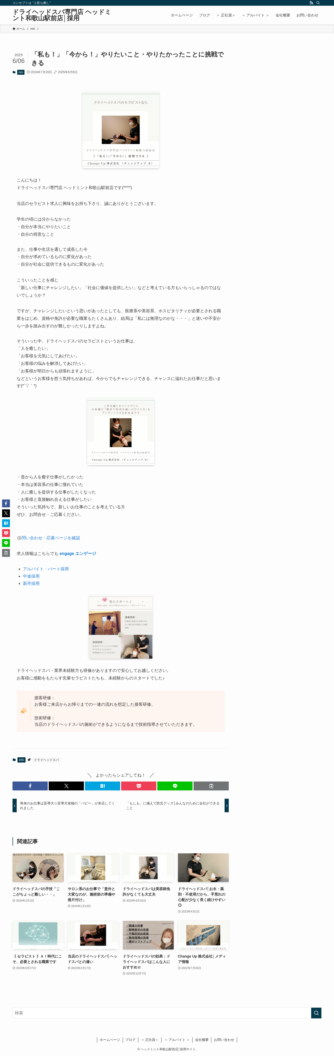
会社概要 (202, 1040)
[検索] (318, 3)
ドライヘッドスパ (46, 760)
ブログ (130, 1040)
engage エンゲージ (77, 553)
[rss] (311, 3)
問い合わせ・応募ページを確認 (51, 538)
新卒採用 (31, 583)
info (20, 72)
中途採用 (31, 576)
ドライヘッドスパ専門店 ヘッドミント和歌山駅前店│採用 (62, 15)
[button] (30, 786)
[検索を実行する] (316, 1013)
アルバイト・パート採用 (46, 569)
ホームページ (110, 1040)
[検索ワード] (167, 1013)
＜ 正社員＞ (150, 1040)
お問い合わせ (224, 1040)
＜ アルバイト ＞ (177, 1040)
